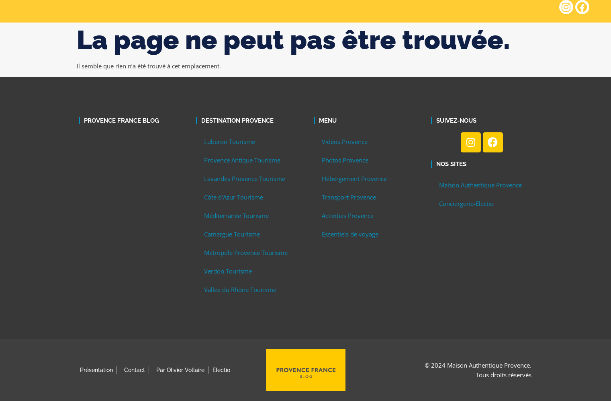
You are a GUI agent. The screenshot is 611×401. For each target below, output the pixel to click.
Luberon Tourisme (229, 142)
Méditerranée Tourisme (236, 216)
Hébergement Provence (354, 179)
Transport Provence (349, 197)
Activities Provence (348, 216)
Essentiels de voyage (350, 234)
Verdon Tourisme (228, 271)
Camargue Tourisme (232, 234)
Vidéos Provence (345, 142)
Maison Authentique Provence (480, 185)
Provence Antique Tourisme (242, 160)
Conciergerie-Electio (466, 203)
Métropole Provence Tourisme (246, 253)
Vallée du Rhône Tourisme (240, 290)
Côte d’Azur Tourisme (233, 197)
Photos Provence (345, 160)
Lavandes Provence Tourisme (244, 179)
